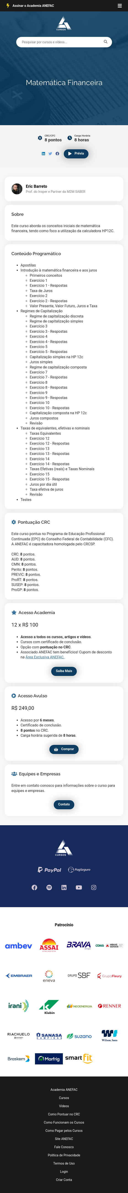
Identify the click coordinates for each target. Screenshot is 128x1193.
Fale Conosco (64, 1147)
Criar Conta (64, 1180)
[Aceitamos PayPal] (49, 869)
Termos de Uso (64, 1163)
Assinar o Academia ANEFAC (30, 5)
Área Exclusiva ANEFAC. (45, 657)
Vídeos (64, 1106)
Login (64, 1171)
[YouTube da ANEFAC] (79, 886)
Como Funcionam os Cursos (64, 1122)
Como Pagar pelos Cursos (64, 1130)
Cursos (64, 1098)
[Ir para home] (64, 23)
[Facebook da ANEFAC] (34, 886)
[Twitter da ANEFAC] (49, 886)
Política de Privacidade (64, 1155)
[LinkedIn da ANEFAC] (64, 886)
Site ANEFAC (64, 1139)
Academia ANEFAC (64, 1089)
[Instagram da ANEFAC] (94, 886)
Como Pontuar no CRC (64, 1114)
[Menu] (119, 5)
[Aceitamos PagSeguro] (79, 869)
